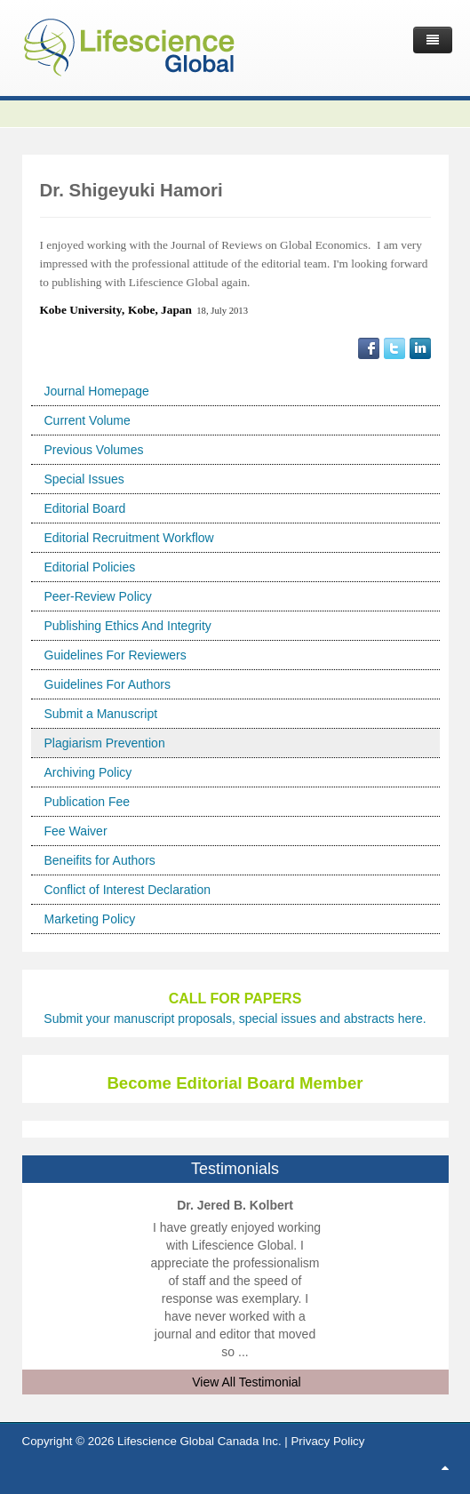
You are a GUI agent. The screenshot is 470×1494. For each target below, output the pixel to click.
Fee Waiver (76, 831)
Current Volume (87, 420)
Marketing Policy (90, 919)
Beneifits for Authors (99, 860)
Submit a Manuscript (101, 714)
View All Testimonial (246, 1382)
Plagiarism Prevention (104, 743)
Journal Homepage (96, 391)
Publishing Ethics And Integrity (127, 626)
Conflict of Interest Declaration (127, 890)
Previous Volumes (94, 450)
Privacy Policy (327, 1441)
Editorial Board (85, 508)
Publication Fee (87, 802)
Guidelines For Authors (107, 684)
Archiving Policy (88, 772)
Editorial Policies (90, 567)
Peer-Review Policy (98, 596)
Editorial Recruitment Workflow (129, 538)
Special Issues (84, 479)
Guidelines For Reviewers (115, 655)
